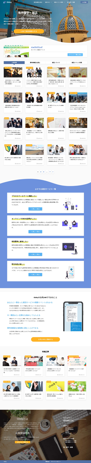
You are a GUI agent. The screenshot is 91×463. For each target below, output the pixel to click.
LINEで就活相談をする (29, 31)
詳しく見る (36, 209)
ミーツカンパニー (17, 268)
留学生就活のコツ (69, 428)
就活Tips (47, 2)
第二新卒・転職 (71, 2)
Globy (5, 461)
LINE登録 (84, 2)
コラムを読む (68, 433)
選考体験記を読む (38, 2)
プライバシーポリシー (56, 461)
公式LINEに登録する (45, 339)
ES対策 (67, 430)
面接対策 (67, 432)
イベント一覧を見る (75, 54)
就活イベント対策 (58, 2)
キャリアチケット (54, 199)
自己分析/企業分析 (69, 429)
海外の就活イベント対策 (70, 442)
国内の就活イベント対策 (70, 440)
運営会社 (48, 461)
